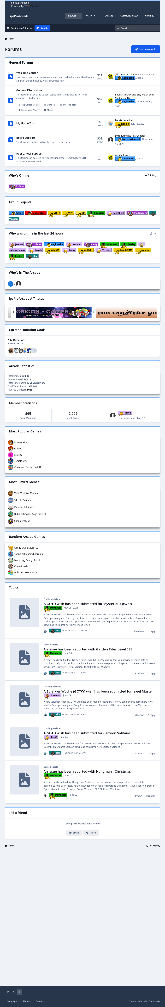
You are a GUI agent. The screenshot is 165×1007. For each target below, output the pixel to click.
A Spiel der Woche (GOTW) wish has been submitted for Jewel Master (98, 691)
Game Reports (50, 644)
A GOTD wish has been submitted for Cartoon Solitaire (86, 733)
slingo (17, 448)
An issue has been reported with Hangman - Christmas (87, 771)
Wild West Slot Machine (26, 492)
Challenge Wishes (52, 599)
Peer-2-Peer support (29, 153)
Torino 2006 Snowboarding (28, 553)
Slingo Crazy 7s (22, 520)
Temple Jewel (21, 460)
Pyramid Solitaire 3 (24, 506)
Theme (27, 1001)
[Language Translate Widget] (25, 2)
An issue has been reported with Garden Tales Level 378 (87, 649)
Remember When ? (30, 110)
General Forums (21, 62)
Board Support (25, 138)
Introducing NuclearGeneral (130, 135)
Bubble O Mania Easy (25, 572)
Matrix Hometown (124, 120)
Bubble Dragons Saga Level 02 (30, 513)
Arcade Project (122, 155)
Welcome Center (27, 73)
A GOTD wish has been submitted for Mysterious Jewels (87, 604)
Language (13, 1001)
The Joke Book (69, 104)
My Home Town (26, 123)
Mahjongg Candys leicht (27, 559)
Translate (32, 6)
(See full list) (149, 175)
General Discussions (29, 90)
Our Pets (51, 104)
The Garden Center (30, 104)
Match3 (18, 454)
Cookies (39, 1001)
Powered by (144, 1001)
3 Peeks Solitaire (23, 499)
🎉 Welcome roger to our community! (135, 74)
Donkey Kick (20, 442)
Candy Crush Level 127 (26, 547)
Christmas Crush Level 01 (27, 466)
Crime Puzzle (21, 566)
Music (50, 110)
